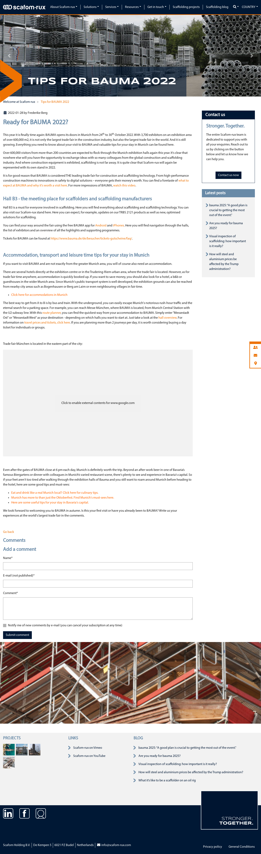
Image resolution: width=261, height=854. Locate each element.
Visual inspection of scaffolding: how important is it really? (227, 241)
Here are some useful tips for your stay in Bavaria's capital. (50, 502)
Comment (10, 593)
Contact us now (228, 175)
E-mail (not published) (19, 575)
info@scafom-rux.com (114, 845)
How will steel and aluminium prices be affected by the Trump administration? (190, 772)
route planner (51, 313)
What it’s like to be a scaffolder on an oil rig (167, 780)
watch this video (124, 185)
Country (248, 7)
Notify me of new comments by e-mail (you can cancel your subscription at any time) (65, 625)
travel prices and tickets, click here (47, 322)
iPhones (118, 225)
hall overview (167, 317)
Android (100, 225)
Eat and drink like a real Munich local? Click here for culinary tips (54, 493)
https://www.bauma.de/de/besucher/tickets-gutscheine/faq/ (91, 238)
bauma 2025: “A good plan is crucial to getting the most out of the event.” (228, 210)
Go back (8, 532)
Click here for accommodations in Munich (39, 295)
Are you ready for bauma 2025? (159, 756)
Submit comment (17, 635)
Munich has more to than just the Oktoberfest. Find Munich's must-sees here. (62, 497)
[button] (9, 55)
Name (8, 558)
